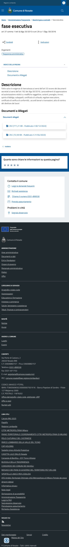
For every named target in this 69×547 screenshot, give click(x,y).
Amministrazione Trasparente (19, 20)
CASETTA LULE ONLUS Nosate (14, 454)
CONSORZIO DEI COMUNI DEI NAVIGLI (17, 465)
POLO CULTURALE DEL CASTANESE (16, 438)
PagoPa (4, 422)
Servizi (29, 534)
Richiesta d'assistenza (10, 509)
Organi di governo (8, 264)
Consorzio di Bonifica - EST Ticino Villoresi (18, 458)
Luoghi (4, 340)
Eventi (4, 344)
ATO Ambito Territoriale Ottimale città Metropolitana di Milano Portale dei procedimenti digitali (34, 479)
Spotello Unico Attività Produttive (15, 450)
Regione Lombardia (10, 3)
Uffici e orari (6, 400)
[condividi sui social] (7, 42)
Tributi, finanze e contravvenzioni (14, 309)
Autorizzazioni (7, 293)
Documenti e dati (8, 256)
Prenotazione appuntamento (13, 506)
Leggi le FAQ (6, 500)
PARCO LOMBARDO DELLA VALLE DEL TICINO (20, 442)
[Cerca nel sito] (61, 11)
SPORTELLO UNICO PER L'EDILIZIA (16, 473)
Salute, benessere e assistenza (14, 305)
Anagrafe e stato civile (10, 289)
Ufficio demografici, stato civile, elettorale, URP (20, 396)
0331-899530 (15, 367)
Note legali (5, 489)
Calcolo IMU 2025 (8, 418)
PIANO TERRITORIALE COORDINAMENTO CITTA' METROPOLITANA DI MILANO (34, 434)
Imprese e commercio (10, 301)
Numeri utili (6, 404)
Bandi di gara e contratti (41, 20)
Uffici (3, 276)
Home (3, 20)
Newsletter (6, 525)
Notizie (4, 323)
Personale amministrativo (12, 268)
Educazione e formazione (11, 297)
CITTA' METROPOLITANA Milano (14, 430)
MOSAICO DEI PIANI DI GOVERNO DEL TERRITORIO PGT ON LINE (28, 469)
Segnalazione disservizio (11, 503)
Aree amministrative (9, 252)
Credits (45, 534)
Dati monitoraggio (8, 534)
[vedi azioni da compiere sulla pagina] (42, 42)
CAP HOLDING (7, 446)
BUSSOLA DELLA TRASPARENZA (15, 462)
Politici (4, 272)
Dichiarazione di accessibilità (13, 493)
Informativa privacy (9, 485)
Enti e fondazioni (8, 260)
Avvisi (3, 327)
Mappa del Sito (17, 537)
